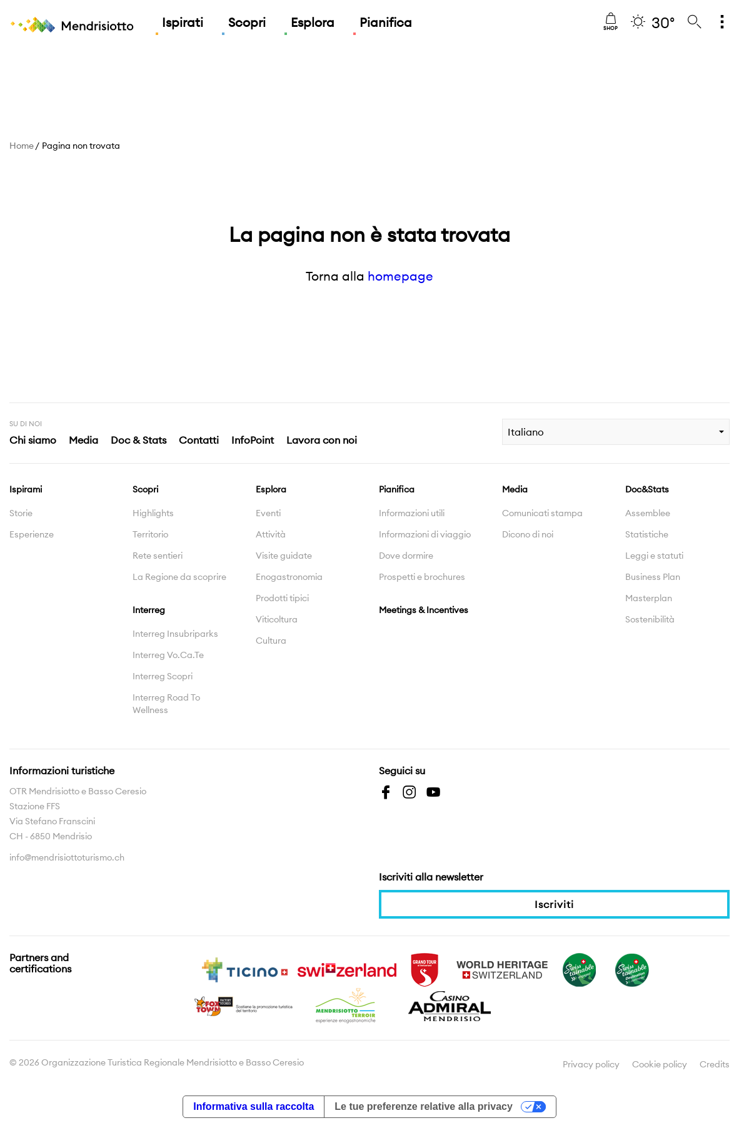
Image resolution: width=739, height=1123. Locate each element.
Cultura (271, 640)
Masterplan (648, 598)
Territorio (150, 534)
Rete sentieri (158, 555)
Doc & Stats (138, 440)
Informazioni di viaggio (425, 534)
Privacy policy (591, 1064)
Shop (610, 21)
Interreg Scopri (163, 676)
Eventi (268, 513)
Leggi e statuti (654, 555)
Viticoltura (277, 619)
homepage (400, 276)
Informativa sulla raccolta (253, 1106)
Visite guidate (284, 555)
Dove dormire (406, 555)
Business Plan (652, 576)
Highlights (153, 513)
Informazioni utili (412, 513)
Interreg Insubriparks (175, 633)
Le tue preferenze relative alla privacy (423, 1106)
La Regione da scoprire (179, 576)
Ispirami (25, 489)
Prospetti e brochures (422, 576)
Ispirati (182, 22)
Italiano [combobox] (526, 432)
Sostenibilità (650, 619)
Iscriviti (554, 904)
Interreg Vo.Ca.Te (168, 655)
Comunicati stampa (542, 513)
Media (83, 440)
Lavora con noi (321, 440)
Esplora (312, 22)
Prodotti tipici (282, 598)
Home (21, 145)
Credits (715, 1064)
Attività (271, 534)
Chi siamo (32, 440)
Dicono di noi (527, 534)
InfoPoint (252, 440)
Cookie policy (659, 1064)
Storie (21, 513)
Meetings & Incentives (423, 610)
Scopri (247, 22)
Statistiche (646, 534)
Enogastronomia (289, 576)
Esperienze (31, 534)
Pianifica (385, 22)
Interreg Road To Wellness (166, 704)
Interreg (149, 610)
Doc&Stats (647, 489)
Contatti (199, 440)
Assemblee (647, 513)
